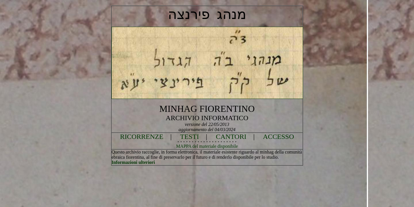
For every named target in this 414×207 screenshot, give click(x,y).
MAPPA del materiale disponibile (207, 146)
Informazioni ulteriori (133, 162)
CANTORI (231, 136)
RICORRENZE (142, 136)
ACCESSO (278, 136)
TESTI (189, 136)
